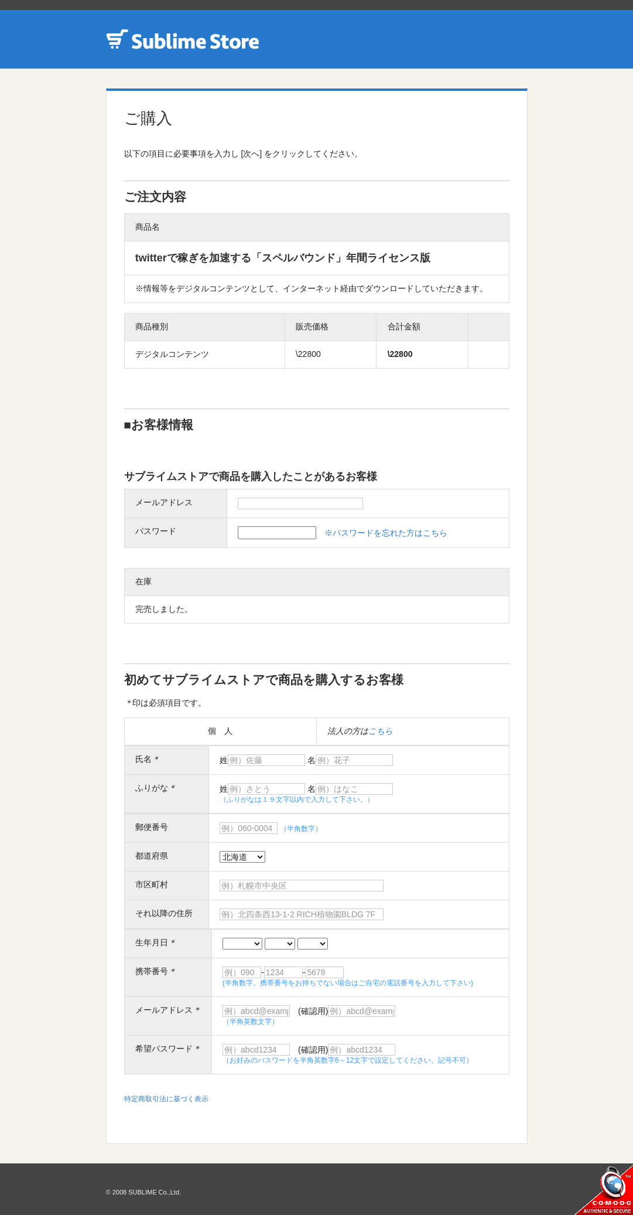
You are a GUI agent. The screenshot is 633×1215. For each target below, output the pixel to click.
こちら (380, 731)
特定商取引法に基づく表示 (166, 1099)
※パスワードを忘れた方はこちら (385, 532)
